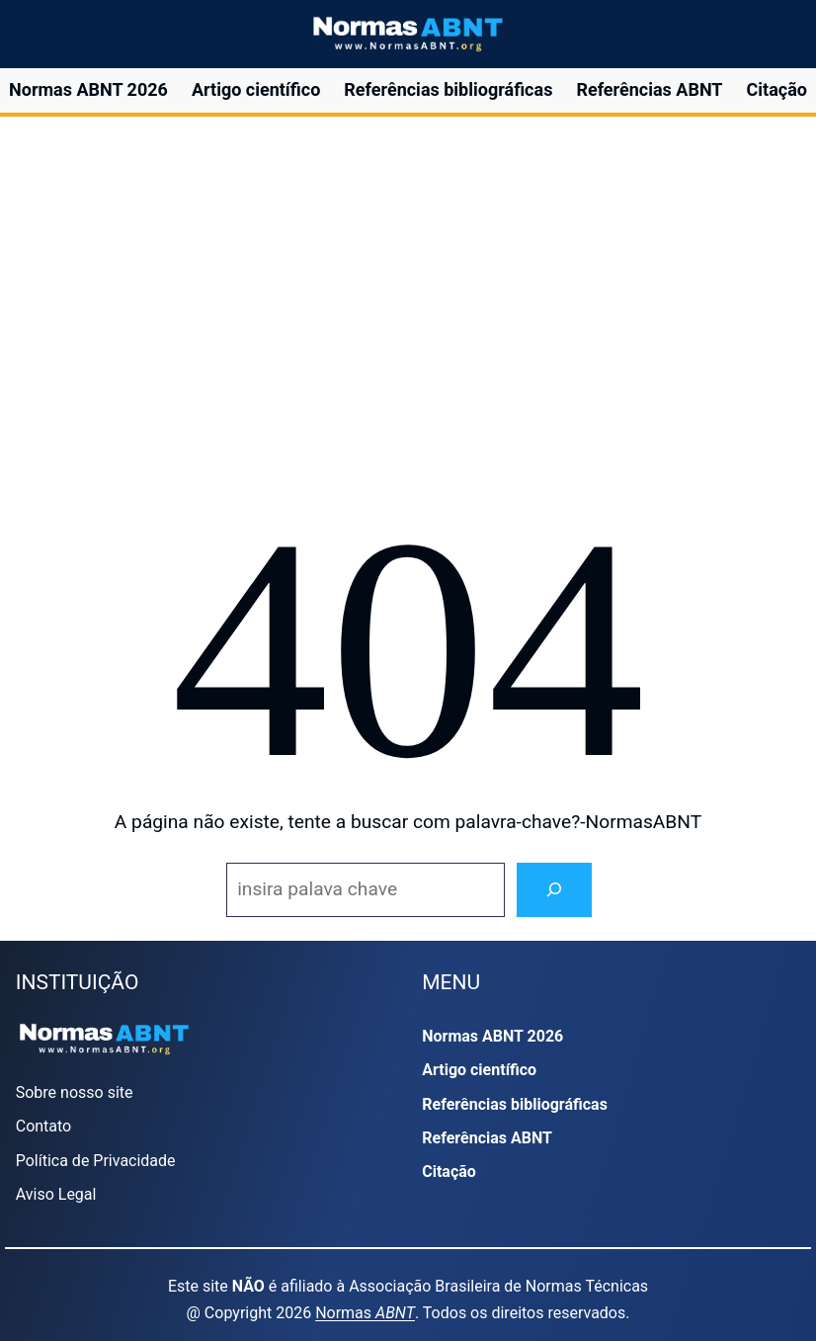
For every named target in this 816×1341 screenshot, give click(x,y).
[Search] (554, 890)
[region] (408, 298)
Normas (365, 1312)
